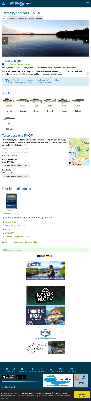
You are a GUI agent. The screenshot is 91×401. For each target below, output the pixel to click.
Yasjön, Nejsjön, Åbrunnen (14, 226)
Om (4, 18)
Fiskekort (12, 18)
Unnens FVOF (9, 233)
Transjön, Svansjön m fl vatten (16, 236)
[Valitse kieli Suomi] (52, 256)
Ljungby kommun (24, 64)
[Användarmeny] (3, 3)
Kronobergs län (10, 64)
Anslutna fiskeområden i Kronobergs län (19, 242)
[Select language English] (43, 256)
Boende (39, 18)
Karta (31, 18)
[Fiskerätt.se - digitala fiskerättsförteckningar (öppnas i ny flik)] (58, 380)
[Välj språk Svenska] (38, 256)
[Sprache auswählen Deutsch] (48, 256)
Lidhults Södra (9, 222)
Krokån (6, 229)
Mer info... (5, 398)
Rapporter (23, 18)
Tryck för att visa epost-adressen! (16, 165)
